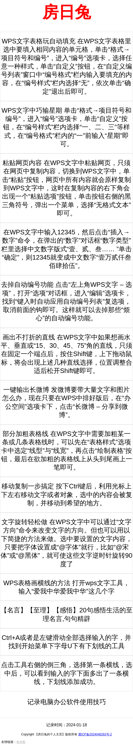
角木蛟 (20, 742)
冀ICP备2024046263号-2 (95, 734)
